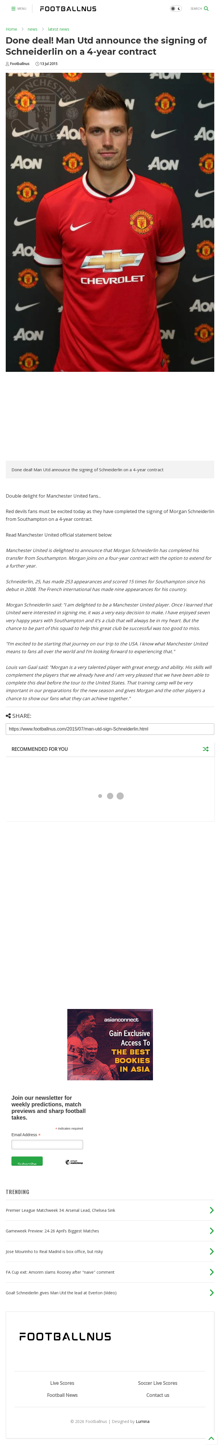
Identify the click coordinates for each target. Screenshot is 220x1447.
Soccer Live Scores (157, 1383)
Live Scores (62, 1383)
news (33, 29)
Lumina (143, 1421)
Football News (62, 1395)
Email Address (26, 1135)
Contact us (157, 1395)
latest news (58, 29)
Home (11, 29)
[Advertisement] (54, 418)
